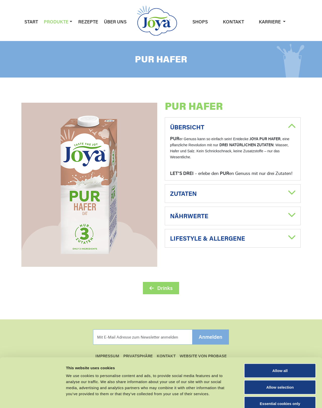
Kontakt (233, 22)
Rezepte (88, 22)
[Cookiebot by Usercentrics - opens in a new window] (33, 398)
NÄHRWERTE (189, 216)
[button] (70, 22)
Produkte (56, 22)
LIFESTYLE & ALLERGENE (207, 238)
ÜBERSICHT (187, 127)
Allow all (280, 342)
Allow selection (280, 358)
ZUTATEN (183, 194)
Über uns (115, 22)
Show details (264, 398)
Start (31, 22)
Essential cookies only (280, 375)
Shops (200, 22)
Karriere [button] (270, 22)
